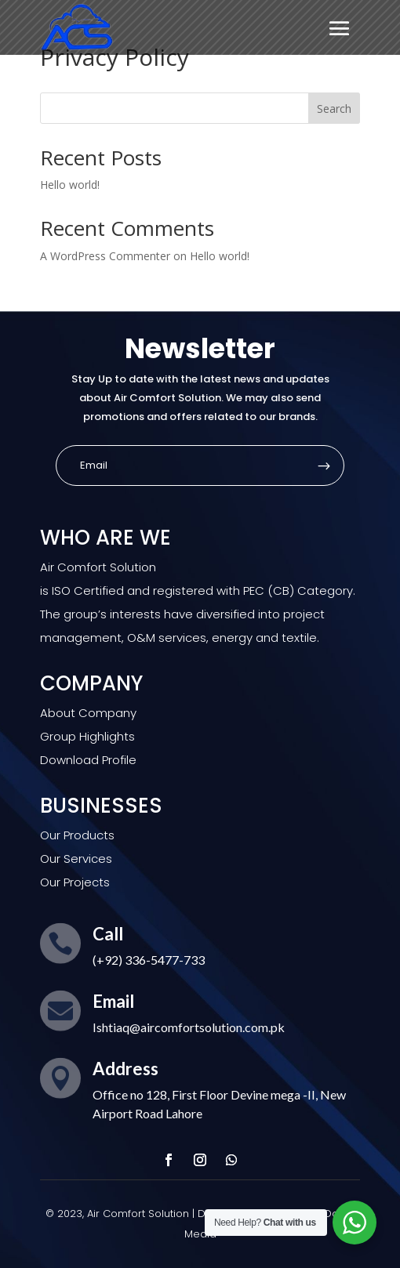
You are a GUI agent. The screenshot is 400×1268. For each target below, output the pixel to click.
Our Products (77, 835)
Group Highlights (87, 736)
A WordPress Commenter (105, 255)
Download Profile (88, 760)
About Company (88, 713)
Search (334, 108)
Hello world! (70, 184)
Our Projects (75, 882)
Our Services (76, 858)
